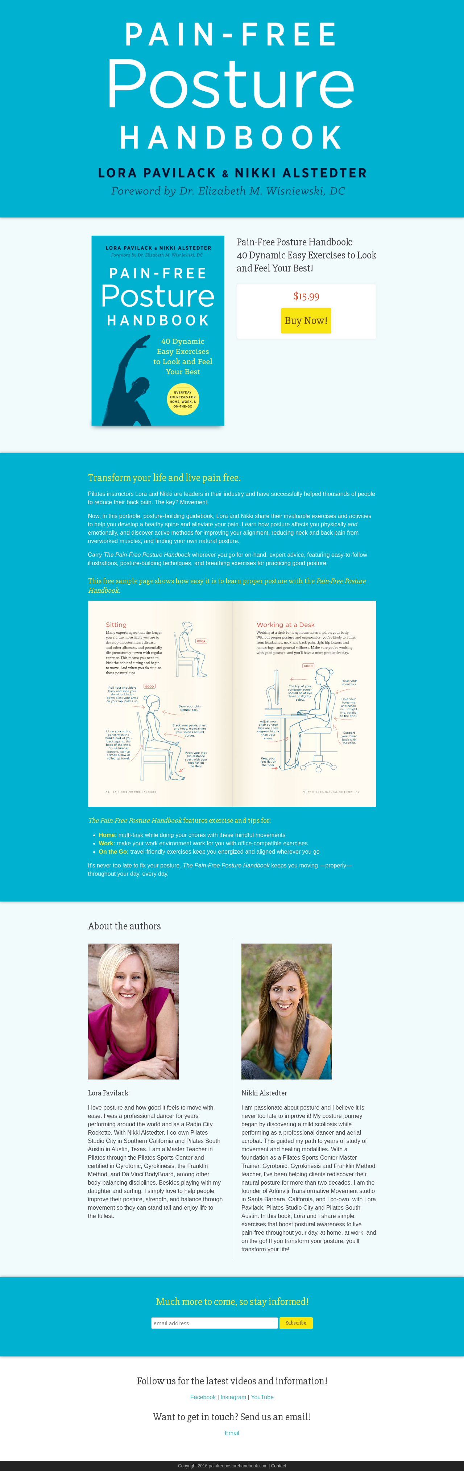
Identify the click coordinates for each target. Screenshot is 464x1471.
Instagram (233, 1397)
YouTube (262, 1397)
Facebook (203, 1397)
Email (232, 1433)
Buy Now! (306, 320)
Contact (278, 1465)
